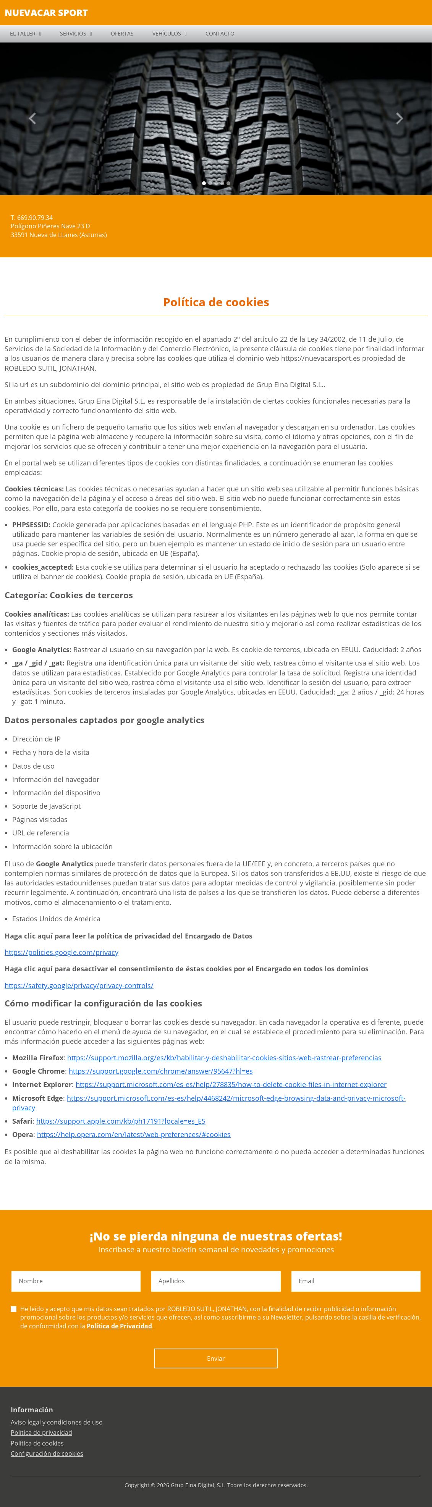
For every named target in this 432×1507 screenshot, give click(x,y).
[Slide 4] (228, 183)
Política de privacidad (41, 1432)
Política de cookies (37, 1443)
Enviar (216, 1358)
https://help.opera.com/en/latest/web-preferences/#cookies (134, 1134)
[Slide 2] (216, 183)
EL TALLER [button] (23, 33)
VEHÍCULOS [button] (166, 33)
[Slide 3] (222, 183)
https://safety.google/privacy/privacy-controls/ (79, 985)
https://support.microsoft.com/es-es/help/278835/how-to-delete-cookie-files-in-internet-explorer (231, 1084)
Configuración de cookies (47, 1453)
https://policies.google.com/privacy (61, 952)
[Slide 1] (210, 183)
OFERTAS (122, 33)
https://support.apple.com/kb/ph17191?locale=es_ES (120, 1121)
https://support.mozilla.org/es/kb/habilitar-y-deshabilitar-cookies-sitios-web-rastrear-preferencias (224, 1057)
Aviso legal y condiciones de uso (57, 1422)
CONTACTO (220, 33)
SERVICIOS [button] (73, 33)
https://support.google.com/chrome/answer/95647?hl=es (161, 1071)
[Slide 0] (204, 183)
